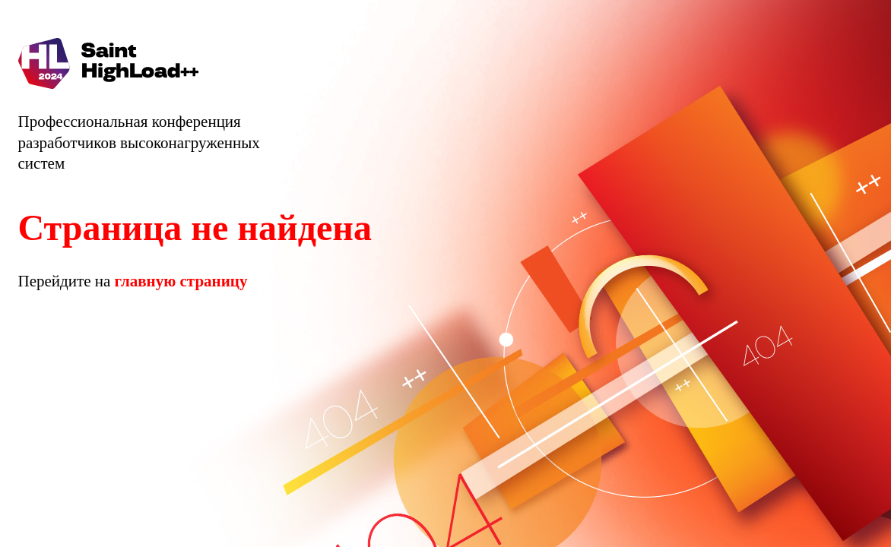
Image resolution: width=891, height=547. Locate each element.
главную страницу (181, 281)
